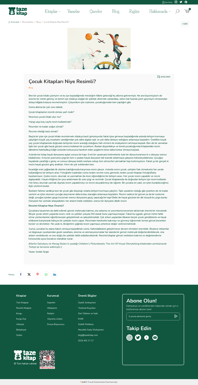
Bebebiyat (21, 329)
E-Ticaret (89, 382)
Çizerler (96, 11)
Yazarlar (73, 11)
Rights (134, 11)
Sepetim (51, 302)
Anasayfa (14, 22)
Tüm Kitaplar (22, 302)
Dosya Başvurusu (55, 324)
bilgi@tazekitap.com (88, 335)
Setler (19, 335)
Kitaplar (51, 11)
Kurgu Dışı (21, 318)
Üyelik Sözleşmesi (87, 302)
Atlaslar (20, 324)
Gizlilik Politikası (86, 324)
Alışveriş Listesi (54, 318)
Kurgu (19, 313)
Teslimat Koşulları (87, 308)
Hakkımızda (158, 11)
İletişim (50, 313)
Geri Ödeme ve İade (88, 313)
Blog (115, 11)
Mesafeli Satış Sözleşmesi (91, 329)
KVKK (80, 318)
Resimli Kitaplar (23, 308)
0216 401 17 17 (86, 340)
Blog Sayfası (27, 22)
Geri (184, 24)
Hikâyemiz (52, 308)
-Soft (83, 382)
